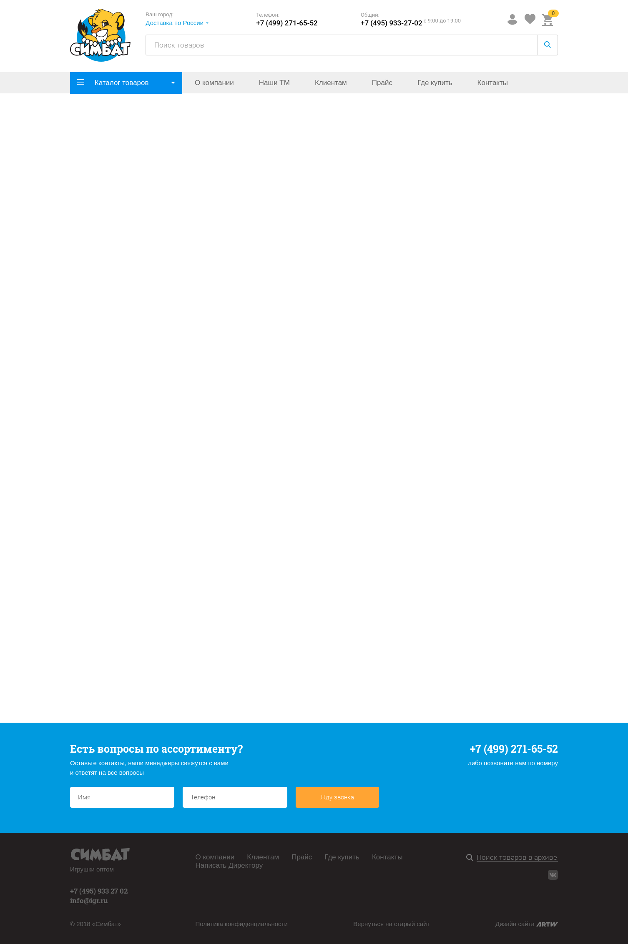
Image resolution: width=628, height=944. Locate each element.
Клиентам (331, 83)
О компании (214, 83)
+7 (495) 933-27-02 (391, 23)
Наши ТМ (274, 83)
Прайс (382, 83)
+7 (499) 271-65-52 (287, 23)
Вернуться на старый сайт (391, 923)
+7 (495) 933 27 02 (99, 891)
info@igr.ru (89, 900)
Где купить (434, 83)
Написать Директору (229, 865)
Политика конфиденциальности (242, 923)
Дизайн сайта (526, 923)
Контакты (492, 83)
